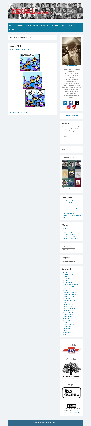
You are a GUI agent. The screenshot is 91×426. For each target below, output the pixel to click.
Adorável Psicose (68, 274)
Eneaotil (65, 302)
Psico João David (68, 316)
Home (11, 25)
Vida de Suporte (68, 332)
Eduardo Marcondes (69, 300)
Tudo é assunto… (68, 326)
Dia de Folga (66, 288)
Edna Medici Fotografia (70, 294)
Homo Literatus (67, 306)
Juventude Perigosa (69, 310)
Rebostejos (66, 318)
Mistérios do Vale (68, 312)
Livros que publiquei (32, 25)
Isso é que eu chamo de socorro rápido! (70, 202)
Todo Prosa (66, 322)
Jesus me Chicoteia (69, 308)
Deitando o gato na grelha (71, 284)
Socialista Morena (68, 320)
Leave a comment (24, 112)
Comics (14, 112)
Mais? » (64, 141)
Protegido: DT (71, 25)
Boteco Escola (67, 280)
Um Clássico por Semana (17, 30)
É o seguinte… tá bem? (70, 292)
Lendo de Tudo (60, 25)
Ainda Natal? (17, 46)
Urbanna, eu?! (67, 330)
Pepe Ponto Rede (68, 314)
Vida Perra (66, 334)
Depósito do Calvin (68, 286)
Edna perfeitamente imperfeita (69, 297)
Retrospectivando (68, 213)
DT (64, 230)
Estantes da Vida (68, 304)
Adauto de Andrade (71, 66)
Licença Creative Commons (71, 412)
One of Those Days (47, 25)
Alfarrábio (66, 276)
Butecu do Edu (67, 282)
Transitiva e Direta (68, 324)
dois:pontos (66, 290)
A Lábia (65, 272)
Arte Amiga (66, 278)
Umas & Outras (68, 328)
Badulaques (19, 25)
